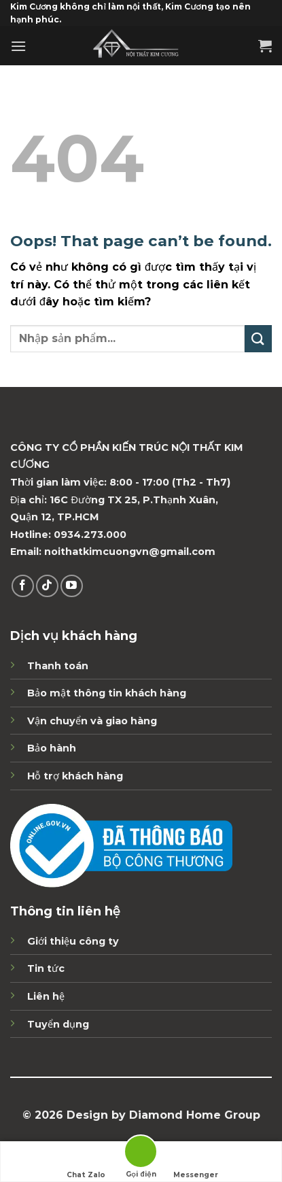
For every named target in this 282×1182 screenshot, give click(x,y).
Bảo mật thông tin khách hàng (106, 693)
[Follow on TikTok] (47, 586)
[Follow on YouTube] (71, 586)
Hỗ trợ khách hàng (75, 776)
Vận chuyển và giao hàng (92, 721)
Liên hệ (46, 996)
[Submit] (258, 338)
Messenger (195, 1162)
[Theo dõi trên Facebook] (23, 586)
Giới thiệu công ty (73, 941)
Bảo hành (51, 748)
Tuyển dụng (58, 1024)
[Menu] (18, 46)
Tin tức (46, 968)
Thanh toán (57, 666)
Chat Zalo (86, 1162)
